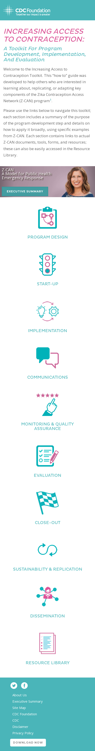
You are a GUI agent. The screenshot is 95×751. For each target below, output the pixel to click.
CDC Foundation (24, 714)
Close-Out (47, 522)
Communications (47, 377)
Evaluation (47, 475)
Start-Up (47, 284)
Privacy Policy (23, 733)
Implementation (47, 330)
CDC (15, 720)
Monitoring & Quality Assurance (47, 426)
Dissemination (47, 616)
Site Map (19, 707)
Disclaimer (20, 726)
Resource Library (48, 663)
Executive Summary (25, 191)
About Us (19, 695)
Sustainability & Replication (47, 569)
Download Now (28, 742)
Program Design (47, 237)
